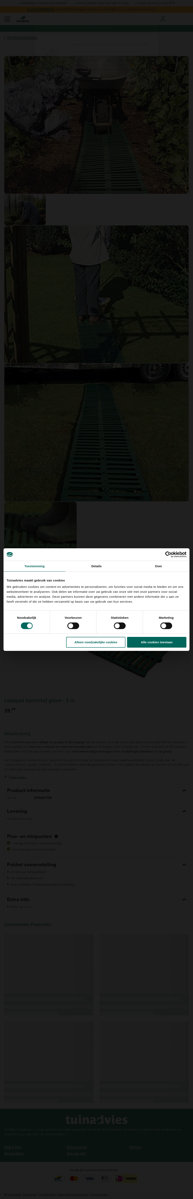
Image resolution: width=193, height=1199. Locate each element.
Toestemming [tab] (34, 566)
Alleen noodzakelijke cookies (95, 642)
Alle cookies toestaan (157, 642)
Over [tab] (158, 566)
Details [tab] (96, 566)
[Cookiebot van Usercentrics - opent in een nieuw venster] (168, 554)
